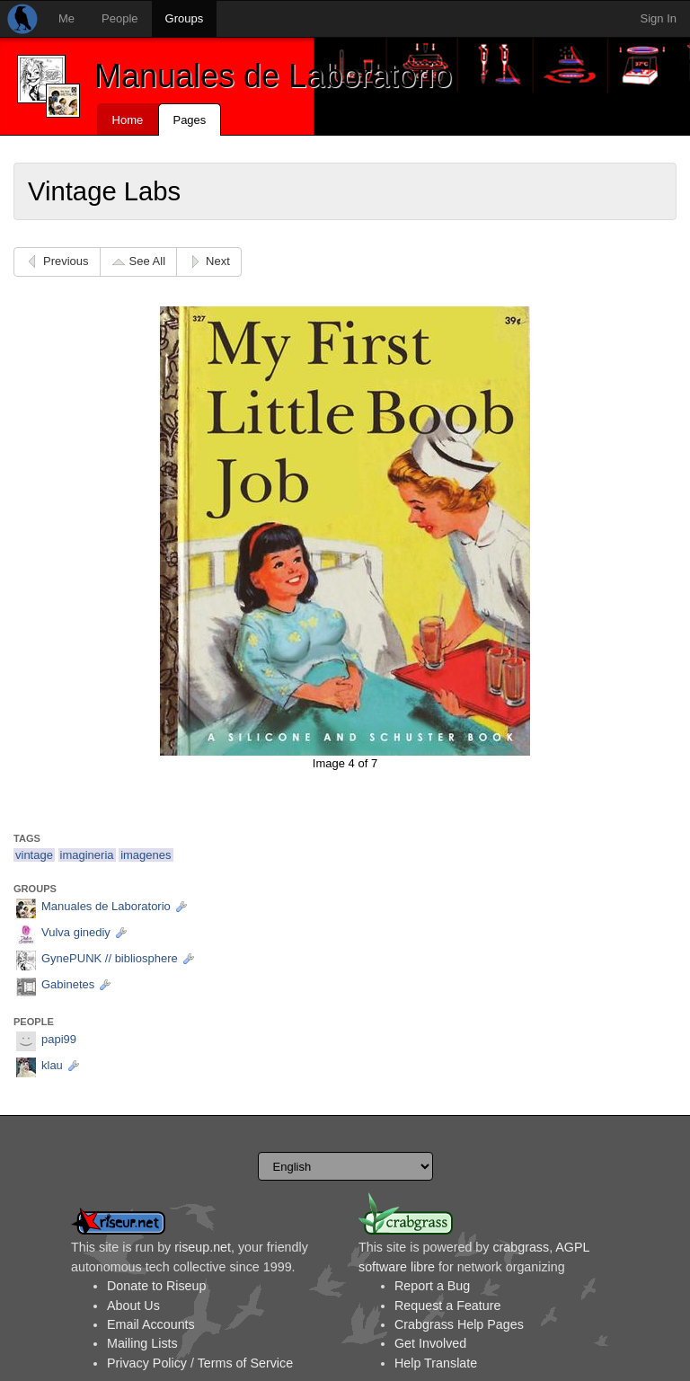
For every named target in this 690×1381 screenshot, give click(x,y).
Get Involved (430, 1343)
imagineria (87, 855)
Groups (184, 18)
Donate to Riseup (156, 1286)
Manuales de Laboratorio (273, 76)
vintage (34, 855)
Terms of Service (245, 1363)
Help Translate (435, 1363)
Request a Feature (447, 1305)
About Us (133, 1305)
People (119, 18)
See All (147, 261)
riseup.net (202, 1247)
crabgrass (520, 1247)
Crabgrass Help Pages (459, 1324)
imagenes (145, 855)
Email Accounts (151, 1324)
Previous (66, 261)
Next (218, 261)
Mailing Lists (142, 1343)
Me (66, 18)
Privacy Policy (147, 1363)
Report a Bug (432, 1286)
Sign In (659, 18)
